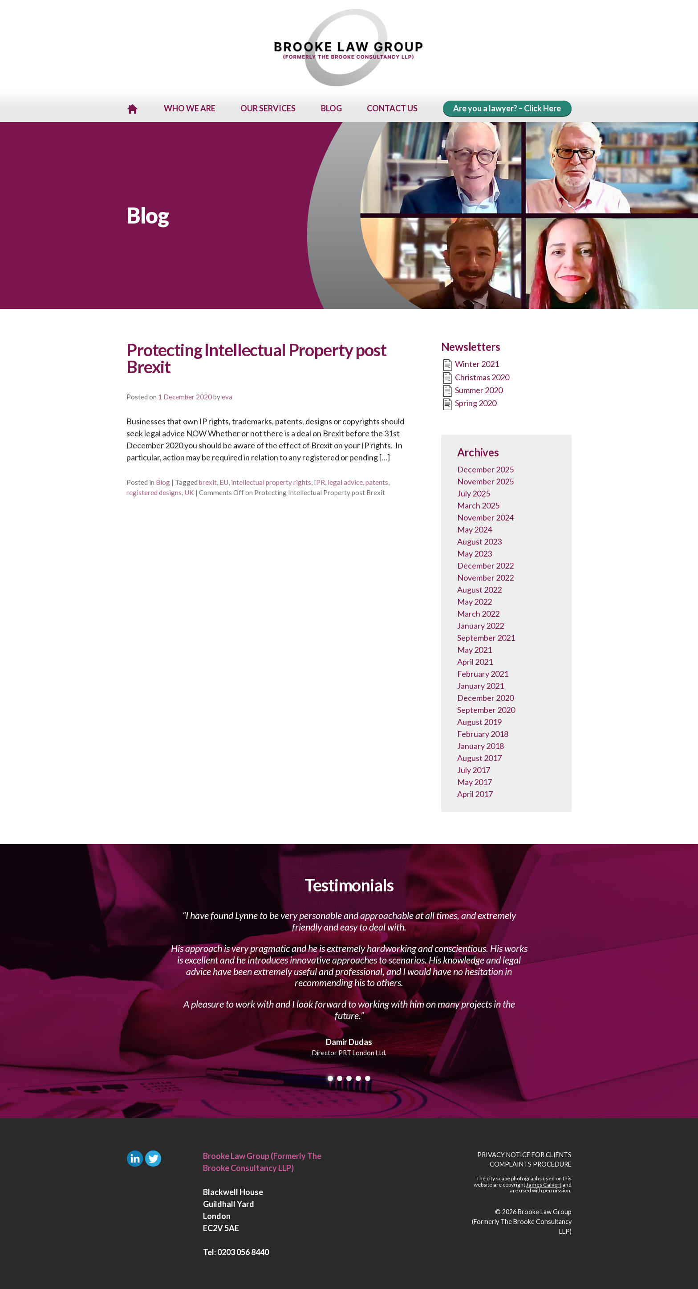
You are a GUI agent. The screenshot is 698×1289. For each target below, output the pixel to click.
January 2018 (480, 744)
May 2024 (474, 528)
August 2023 (479, 540)
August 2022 (479, 588)
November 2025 (485, 480)
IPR (319, 481)
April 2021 (475, 660)
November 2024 (485, 516)
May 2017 (474, 780)
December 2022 (485, 564)
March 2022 (478, 612)
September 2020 (486, 708)
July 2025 (473, 492)
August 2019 (479, 720)
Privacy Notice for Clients (524, 1153)
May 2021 (474, 648)
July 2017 (473, 768)
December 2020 (485, 696)
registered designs (154, 491)
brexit (208, 481)
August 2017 (479, 756)
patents (376, 481)
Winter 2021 (470, 364)
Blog (163, 481)
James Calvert (543, 1183)
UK (189, 491)
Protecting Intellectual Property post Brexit (256, 356)
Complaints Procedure (531, 1163)
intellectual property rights (271, 481)
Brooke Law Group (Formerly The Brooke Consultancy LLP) (522, 1220)
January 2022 (480, 624)
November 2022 (485, 576)
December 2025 (485, 468)
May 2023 (474, 552)
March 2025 (478, 504)
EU (223, 481)
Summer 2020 (472, 390)
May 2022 (474, 600)
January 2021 (480, 684)
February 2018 (482, 732)
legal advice (345, 481)
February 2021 (482, 672)
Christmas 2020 (475, 376)
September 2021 (486, 636)
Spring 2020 (468, 403)
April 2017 (475, 792)
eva (227, 395)
